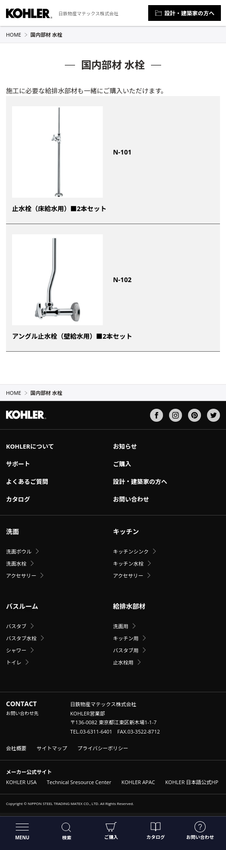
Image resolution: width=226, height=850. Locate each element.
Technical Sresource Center (79, 782)
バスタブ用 (125, 650)
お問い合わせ (200, 830)
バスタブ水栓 (21, 638)
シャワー (16, 650)
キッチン (126, 531)
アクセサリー (21, 575)
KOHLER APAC (138, 782)
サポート (18, 464)
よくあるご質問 (27, 481)
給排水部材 (129, 606)
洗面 (12, 531)
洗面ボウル (18, 551)
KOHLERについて (30, 446)
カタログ (155, 830)
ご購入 (111, 830)
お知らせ (125, 446)
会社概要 (16, 748)
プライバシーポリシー (102, 748)
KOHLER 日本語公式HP (192, 782)
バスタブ (16, 626)
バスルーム (22, 606)
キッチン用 (125, 638)
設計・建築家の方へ (184, 13)
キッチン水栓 (128, 563)
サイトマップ (52, 748)
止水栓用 (123, 662)
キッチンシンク (131, 551)
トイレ (13, 662)
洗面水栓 (16, 563)
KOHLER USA (21, 782)
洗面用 (120, 626)
